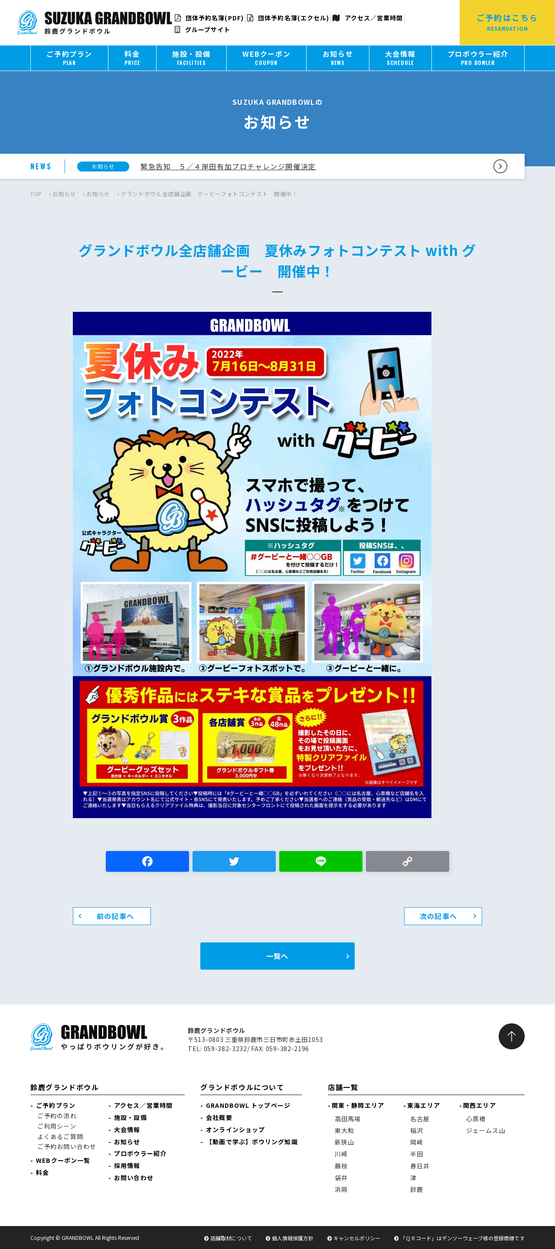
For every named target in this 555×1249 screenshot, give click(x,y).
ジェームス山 (486, 1130)
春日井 (420, 1166)
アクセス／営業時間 (368, 17)
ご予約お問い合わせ (66, 1146)
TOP (36, 194)
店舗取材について (231, 1238)
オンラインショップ (235, 1129)
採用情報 (127, 1165)
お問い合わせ (133, 1177)
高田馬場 (348, 1118)
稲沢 (416, 1130)
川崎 (341, 1153)
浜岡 (341, 1189)
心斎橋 (476, 1118)
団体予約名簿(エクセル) (288, 17)
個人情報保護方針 (292, 1238)
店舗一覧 (343, 1087)
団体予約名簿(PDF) (209, 17)
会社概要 (219, 1117)
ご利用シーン (56, 1126)
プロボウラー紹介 (140, 1153)
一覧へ (277, 956)
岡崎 (416, 1142)
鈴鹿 (416, 1189)
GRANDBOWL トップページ (248, 1105)
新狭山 (344, 1142)
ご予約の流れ (57, 1115)
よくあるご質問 (60, 1136)
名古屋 (420, 1118)
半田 (416, 1153)
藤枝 (341, 1166)
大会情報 (127, 1129)
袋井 (341, 1177)
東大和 (344, 1130)
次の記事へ (438, 916)
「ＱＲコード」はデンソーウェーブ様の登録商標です (462, 1238)
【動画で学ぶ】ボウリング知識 (251, 1141)
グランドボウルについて (242, 1087)
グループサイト (203, 29)
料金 (42, 1172)
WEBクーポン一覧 (63, 1160)
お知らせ (64, 194)
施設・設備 (130, 1117)
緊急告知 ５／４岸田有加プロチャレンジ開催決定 (228, 166)
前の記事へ (115, 916)
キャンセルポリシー (356, 1238)
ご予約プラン (55, 1105)
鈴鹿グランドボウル (64, 1087)
